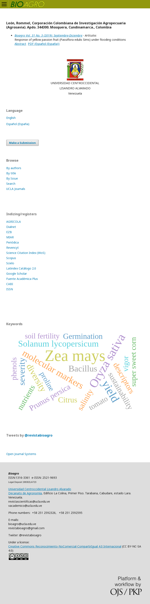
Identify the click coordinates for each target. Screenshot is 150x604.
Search (10, 184)
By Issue (12, 178)
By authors (13, 168)
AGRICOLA (13, 222)
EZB (9, 232)
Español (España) (17, 124)
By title (11, 173)
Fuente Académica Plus (22, 279)
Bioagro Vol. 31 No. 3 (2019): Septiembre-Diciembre (48, 35)
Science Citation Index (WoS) (25, 253)
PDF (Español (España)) (44, 44)
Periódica (12, 242)
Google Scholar (16, 274)
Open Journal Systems (21, 454)
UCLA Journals (15, 189)
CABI (9, 284)
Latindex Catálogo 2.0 (21, 268)
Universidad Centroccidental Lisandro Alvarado (39, 489)
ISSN (9, 289)
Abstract (20, 44)
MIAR (10, 237)
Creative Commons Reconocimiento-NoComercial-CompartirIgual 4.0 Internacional (64, 546)
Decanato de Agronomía (25, 493)
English (11, 118)
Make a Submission (22, 143)
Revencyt (12, 248)
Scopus (11, 258)
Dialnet (11, 227)
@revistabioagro (38, 435)
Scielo (10, 263)
